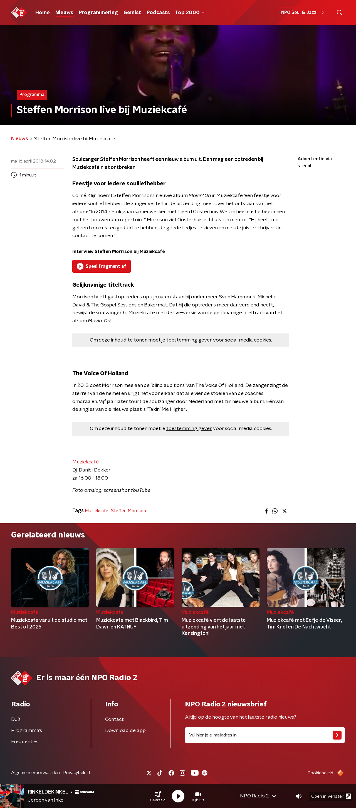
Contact (114, 719)
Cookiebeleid (320, 773)
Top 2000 (190, 12)
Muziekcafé (85, 462)
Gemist (132, 12)
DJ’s (16, 719)
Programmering (98, 12)
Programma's (26, 730)
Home (42, 12)
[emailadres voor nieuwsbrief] (265, 735)
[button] (158, 796)
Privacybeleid (76, 772)
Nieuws (64, 12)
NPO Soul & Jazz (303, 12)
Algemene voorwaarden (35, 772)
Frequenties (24, 741)
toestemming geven (189, 340)
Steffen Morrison (128, 511)
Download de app (125, 730)
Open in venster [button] (331, 796)
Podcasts (158, 12)
